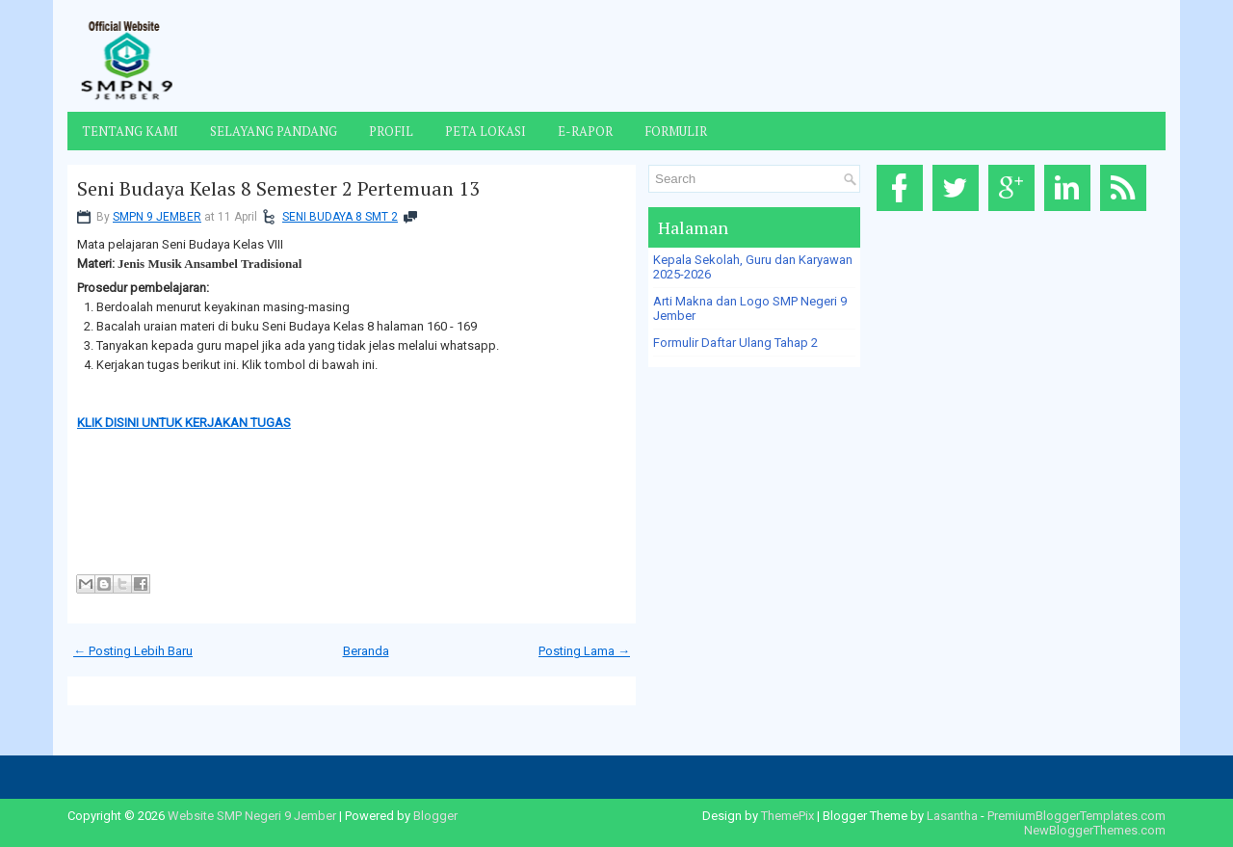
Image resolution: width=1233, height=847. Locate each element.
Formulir (675, 131)
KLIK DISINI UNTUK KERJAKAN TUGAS (184, 422)
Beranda (366, 651)
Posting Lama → (584, 651)
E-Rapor (585, 131)
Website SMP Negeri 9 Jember (252, 815)
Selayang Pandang (273, 131)
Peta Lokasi (485, 131)
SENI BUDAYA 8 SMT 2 (340, 217)
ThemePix (787, 815)
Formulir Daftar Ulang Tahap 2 (735, 342)
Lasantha (952, 815)
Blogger (435, 815)
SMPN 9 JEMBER (157, 217)
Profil (391, 131)
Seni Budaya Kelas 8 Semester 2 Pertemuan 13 (278, 189)
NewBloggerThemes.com (1095, 830)
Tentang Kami (130, 131)
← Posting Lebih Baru (133, 651)
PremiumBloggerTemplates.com (1076, 815)
